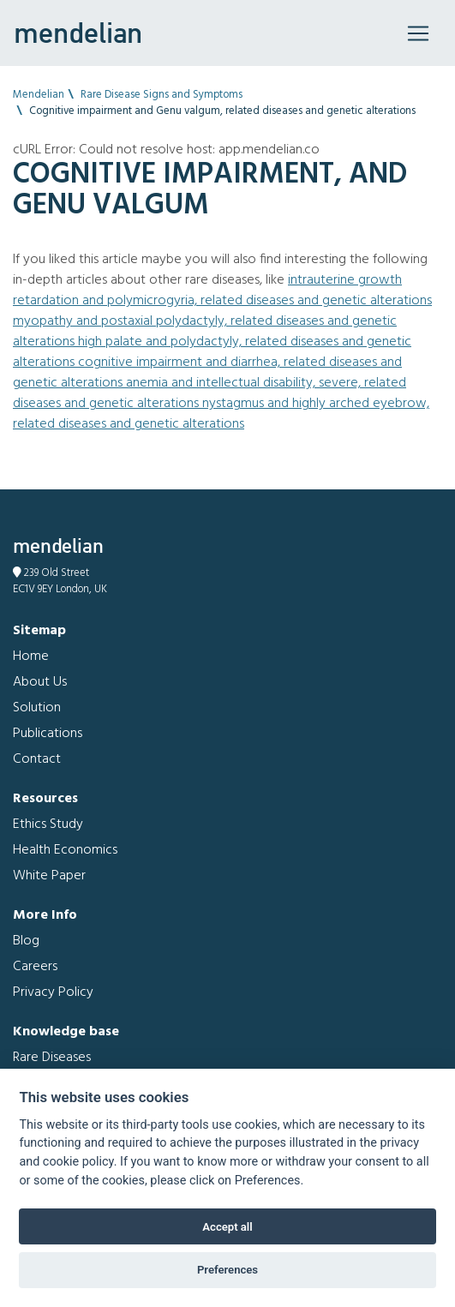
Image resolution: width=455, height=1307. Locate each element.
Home (31, 656)
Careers (35, 967)
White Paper (49, 876)
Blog (26, 941)
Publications (47, 733)
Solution (37, 708)
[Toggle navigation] (418, 33)
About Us (40, 682)
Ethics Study (48, 824)
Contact (37, 759)
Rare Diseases (52, 1057)
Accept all (227, 1226)
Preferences (227, 1269)
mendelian (78, 32)
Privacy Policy (53, 992)
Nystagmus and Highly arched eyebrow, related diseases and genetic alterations (221, 414)
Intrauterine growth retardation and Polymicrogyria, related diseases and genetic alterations (222, 290)
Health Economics (65, 850)
